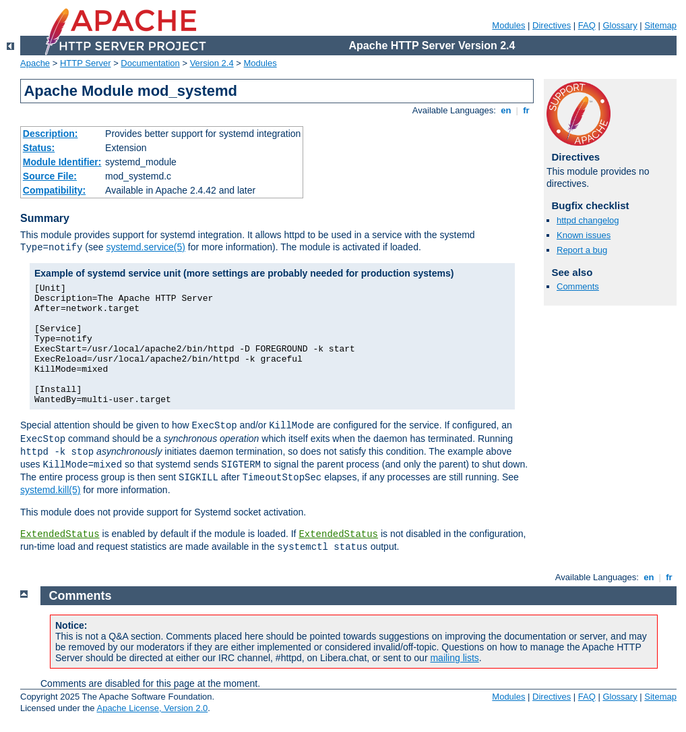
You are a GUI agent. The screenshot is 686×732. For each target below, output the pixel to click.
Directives (551, 25)
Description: (50, 133)
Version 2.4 (212, 63)
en (506, 110)
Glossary (619, 25)
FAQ (587, 25)
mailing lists (454, 657)
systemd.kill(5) (50, 489)
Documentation (150, 63)
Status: (39, 147)
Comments (578, 286)
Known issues (584, 235)
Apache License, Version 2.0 (152, 708)
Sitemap (660, 25)
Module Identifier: (62, 162)
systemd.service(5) (145, 247)
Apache (35, 63)
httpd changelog (588, 220)
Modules (508, 25)
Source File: (50, 176)
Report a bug (582, 250)
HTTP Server (85, 63)
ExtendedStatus (60, 534)
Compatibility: (54, 190)
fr (526, 110)
